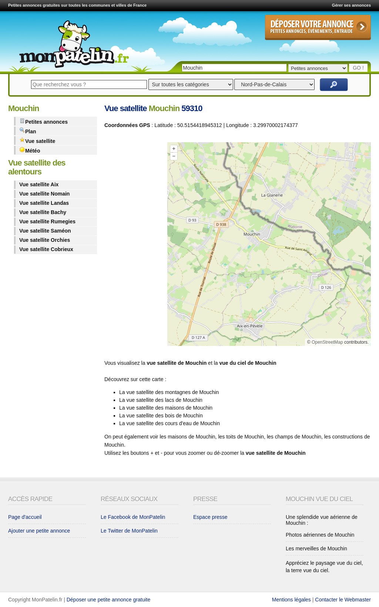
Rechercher (334, 84)
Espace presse (210, 517)
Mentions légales (291, 600)
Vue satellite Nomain (44, 194)
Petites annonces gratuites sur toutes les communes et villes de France (77, 5)
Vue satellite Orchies (44, 240)
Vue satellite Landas (44, 203)
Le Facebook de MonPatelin (133, 517)
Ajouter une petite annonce (39, 531)
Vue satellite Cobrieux (46, 249)
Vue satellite (37, 140)
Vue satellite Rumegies (47, 221)
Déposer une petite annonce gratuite (109, 600)
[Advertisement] (134, 245)
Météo (29, 150)
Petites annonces (43, 121)
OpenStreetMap (327, 342)
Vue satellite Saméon (45, 231)
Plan (27, 130)
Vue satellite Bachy (42, 212)
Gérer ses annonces (351, 5)
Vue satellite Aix (38, 184)
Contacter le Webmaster (343, 600)
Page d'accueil (25, 517)
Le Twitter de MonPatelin (129, 531)
